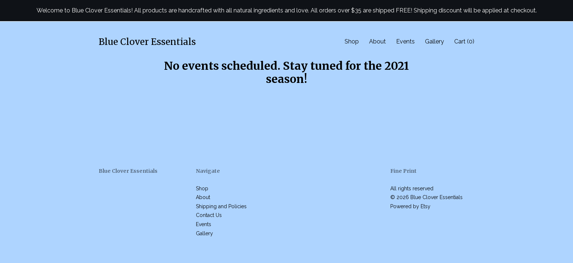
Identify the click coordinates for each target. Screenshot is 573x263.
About (377, 41)
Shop (352, 41)
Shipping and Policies (221, 206)
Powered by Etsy (410, 206)
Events (405, 41)
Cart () (464, 41)
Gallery (434, 41)
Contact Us (209, 215)
